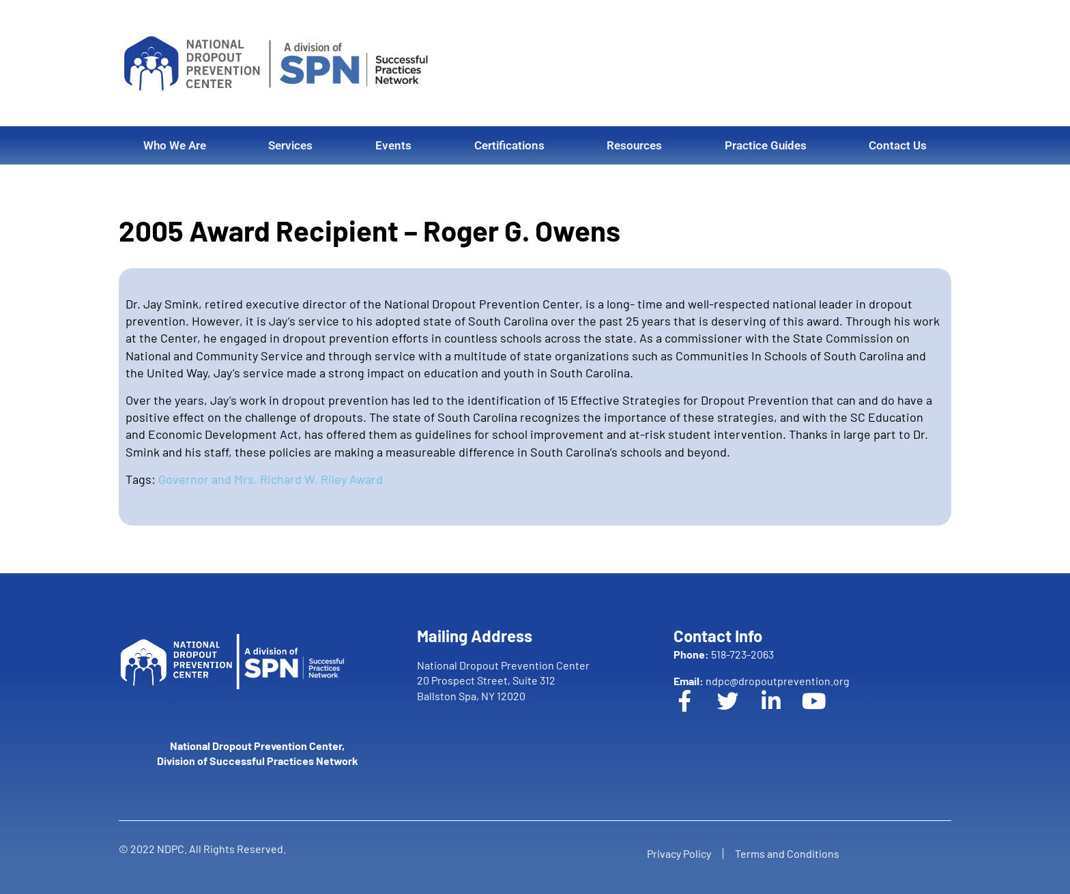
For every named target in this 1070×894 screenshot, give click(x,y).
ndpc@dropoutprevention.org (762, 680)
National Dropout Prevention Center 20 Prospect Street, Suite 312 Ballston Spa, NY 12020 (503, 680)
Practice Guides (766, 145)
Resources (634, 145)
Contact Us (898, 145)
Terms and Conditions (789, 853)
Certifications (509, 145)
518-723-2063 (724, 654)
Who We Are (174, 145)
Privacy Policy (677, 853)
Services (290, 145)
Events (393, 145)
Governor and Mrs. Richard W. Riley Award (270, 479)
